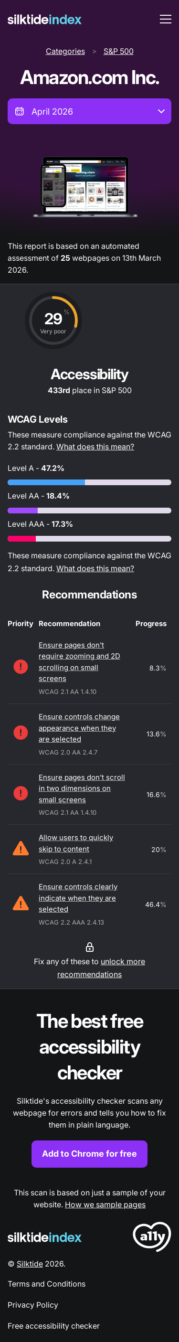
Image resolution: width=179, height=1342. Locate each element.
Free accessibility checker (54, 1326)
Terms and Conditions (46, 1284)
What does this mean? (95, 446)
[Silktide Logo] (45, 1237)
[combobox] (89, 111)
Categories (65, 51)
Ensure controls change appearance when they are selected (79, 728)
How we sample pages (105, 1204)
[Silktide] (45, 19)
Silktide (30, 1263)
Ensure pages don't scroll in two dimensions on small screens (82, 788)
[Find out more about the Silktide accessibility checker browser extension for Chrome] (89, 1087)
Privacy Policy (33, 1305)
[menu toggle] (165, 19)
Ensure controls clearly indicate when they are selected (78, 898)
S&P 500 (119, 51)
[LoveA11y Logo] (152, 1239)
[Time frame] (89, 111)
